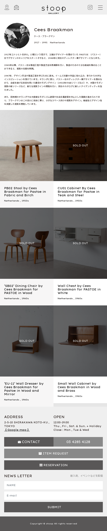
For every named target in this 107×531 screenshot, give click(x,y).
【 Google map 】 (17, 429)
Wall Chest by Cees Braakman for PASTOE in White (79, 289)
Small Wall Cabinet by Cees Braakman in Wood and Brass (79, 387)
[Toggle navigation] (100, 7)
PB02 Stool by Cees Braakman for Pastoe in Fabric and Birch (25, 191)
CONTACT (31, 442)
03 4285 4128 (78, 442)
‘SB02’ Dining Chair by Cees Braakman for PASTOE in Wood (23, 289)
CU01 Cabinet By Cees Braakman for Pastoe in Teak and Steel (79, 191)
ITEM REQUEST (55, 453)
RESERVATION (56, 465)
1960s (25, 298)
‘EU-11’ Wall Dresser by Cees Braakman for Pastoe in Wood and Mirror (24, 389)
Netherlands (11, 200)
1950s (25, 200)
